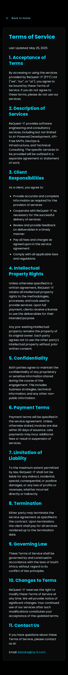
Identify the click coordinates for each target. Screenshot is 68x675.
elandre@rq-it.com (31, 652)
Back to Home (18, 18)
